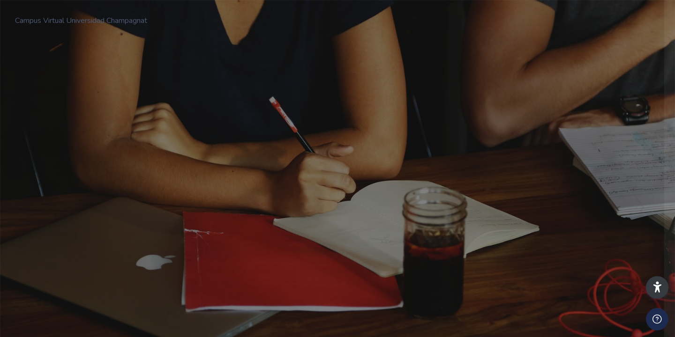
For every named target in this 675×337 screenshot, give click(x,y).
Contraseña (509, 184)
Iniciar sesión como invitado (576, 327)
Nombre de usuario (520, 139)
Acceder (576, 254)
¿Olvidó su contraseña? (629, 228)
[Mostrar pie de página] (657, 319)
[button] (657, 287)
